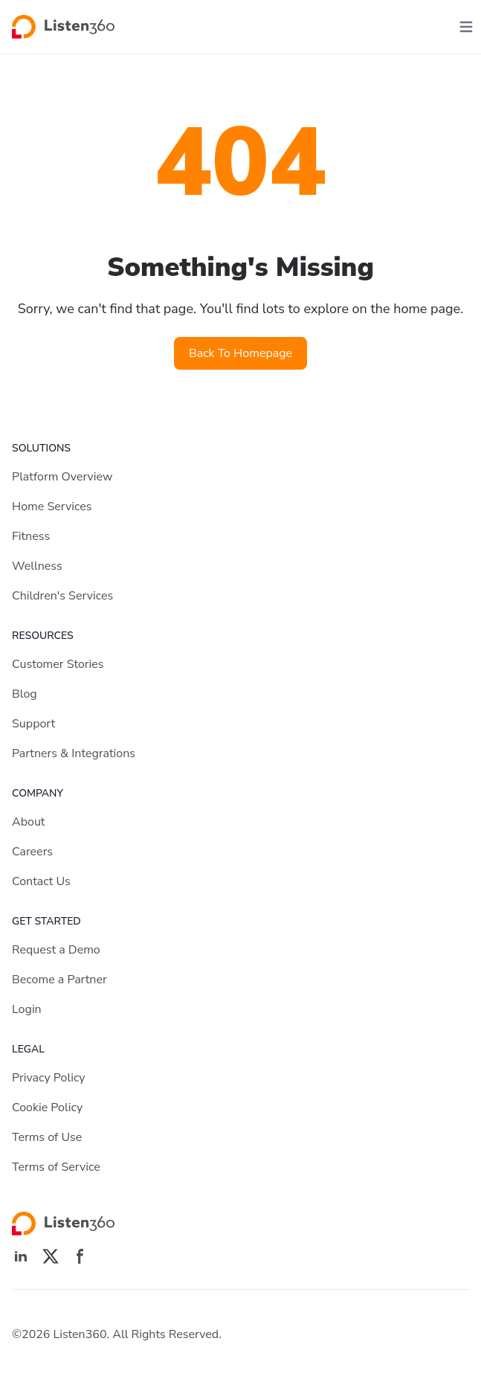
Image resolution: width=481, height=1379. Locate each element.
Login (27, 1009)
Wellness (37, 566)
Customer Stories (58, 664)
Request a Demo (56, 950)
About (28, 822)
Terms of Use (47, 1137)
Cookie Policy (47, 1107)
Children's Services (62, 596)
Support (33, 724)
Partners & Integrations (73, 753)
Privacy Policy (48, 1078)
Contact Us (41, 881)
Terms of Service (56, 1167)
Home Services (51, 506)
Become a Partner (59, 979)
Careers (32, 851)
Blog (24, 694)
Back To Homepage (240, 353)
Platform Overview (62, 477)
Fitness (31, 536)
